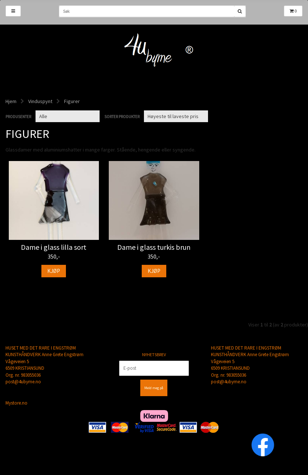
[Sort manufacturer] (68, 116)
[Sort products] (176, 116)
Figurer (72, 101)
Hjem (10, 101)
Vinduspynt (40, 101)
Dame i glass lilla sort (53, 247)
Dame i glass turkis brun (153, 247)
